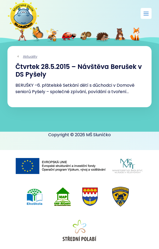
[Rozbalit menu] (146, 13)
